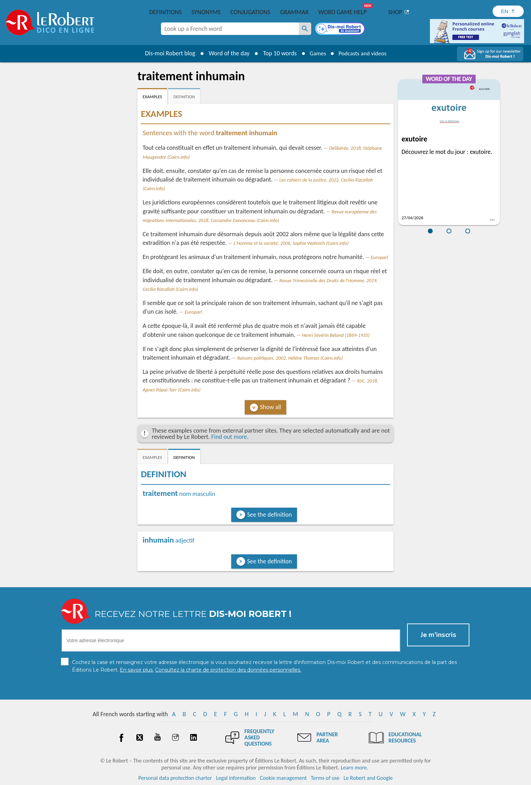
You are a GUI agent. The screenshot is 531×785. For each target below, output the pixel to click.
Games (316, 53)
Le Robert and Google (368, 778)
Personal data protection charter (175, 778)
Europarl (379, 257)
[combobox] (230, 28)
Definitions (165, 12)
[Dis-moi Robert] (341, 29)
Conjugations (250, 12)
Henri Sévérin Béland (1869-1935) (336, 335)
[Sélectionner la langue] (508, 11)
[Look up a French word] (305, 28)
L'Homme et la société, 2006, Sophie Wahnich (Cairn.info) (291, 243)
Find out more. (230, 437)
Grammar (294, 12)
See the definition (269, 514)
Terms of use (325, 778)
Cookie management (283, 778)
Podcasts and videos (363, 53)
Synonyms (205, 12)
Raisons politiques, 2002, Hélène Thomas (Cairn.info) (290, 358)
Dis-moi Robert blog (167, 53)
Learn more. (354, 767)
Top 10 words (277, 53)
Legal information (236, 778)
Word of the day (226, 53)
